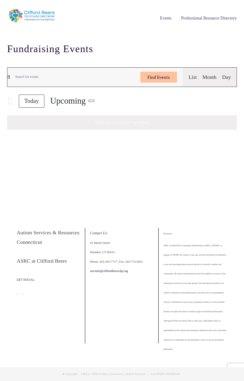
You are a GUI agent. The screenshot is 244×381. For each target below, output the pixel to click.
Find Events (158, 77)
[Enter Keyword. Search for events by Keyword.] (72, 77)
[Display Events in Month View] (210, 77)
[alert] (122, 122)
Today (31, 101)
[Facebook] (17, 294)
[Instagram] (22, 294)
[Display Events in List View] (192, 77)
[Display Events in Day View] (226, 77)
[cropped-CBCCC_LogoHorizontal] (32, 11)
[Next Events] (10, 101)
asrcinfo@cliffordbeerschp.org (109, 271)
